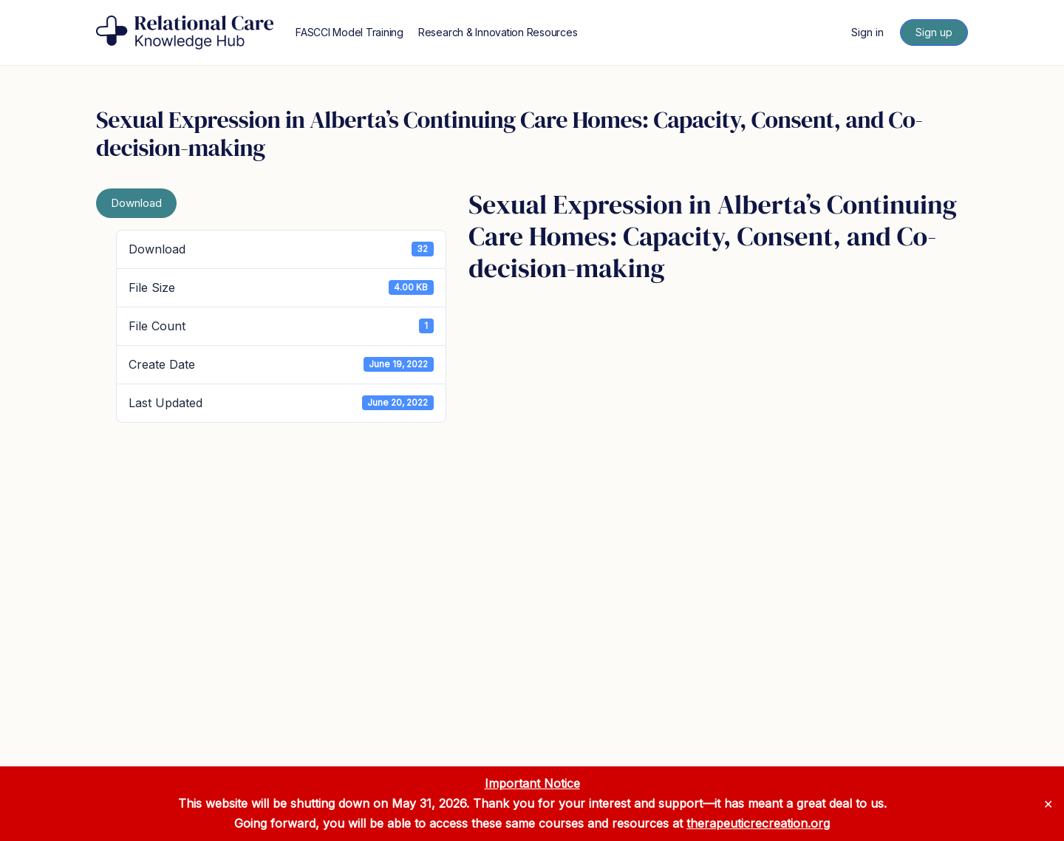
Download (136, 203)
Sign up (933, 32)
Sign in (867, 32)
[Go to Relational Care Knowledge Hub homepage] (184, 31)
